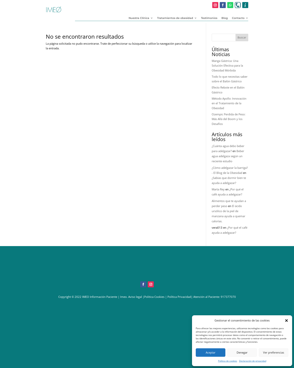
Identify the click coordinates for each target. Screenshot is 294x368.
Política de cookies (227, 361)
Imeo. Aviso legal (131, 297)
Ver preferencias (273, 352)
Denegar (242, 352)
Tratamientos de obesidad (175, 18)
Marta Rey (218, 189)
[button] (286, 320)
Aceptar (210, 352)
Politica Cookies (154, 297)
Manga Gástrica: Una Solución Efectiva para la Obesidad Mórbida (227, 65)
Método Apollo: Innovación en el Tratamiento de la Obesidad (229, 103)
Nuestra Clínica (139, 18)
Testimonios (209, 18)
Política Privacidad (179, 297)
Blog (224, 18)
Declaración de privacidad (252, 361)
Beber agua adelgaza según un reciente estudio (228, 156)
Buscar (242, 37)
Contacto (238, 18)
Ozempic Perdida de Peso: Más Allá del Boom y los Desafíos (228, 119)
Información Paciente (103, 297)
